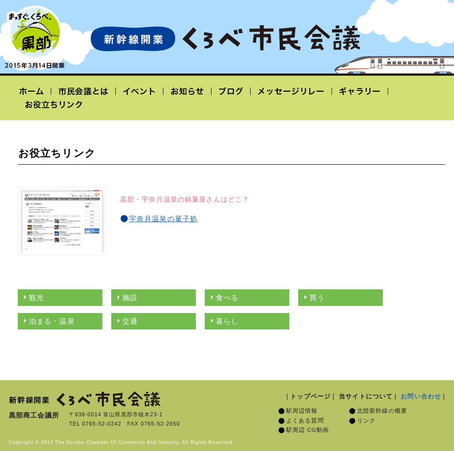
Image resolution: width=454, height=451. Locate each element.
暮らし (227, 321)
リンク (366, 421)
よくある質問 (305, 421)
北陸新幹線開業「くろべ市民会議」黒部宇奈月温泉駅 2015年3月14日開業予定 (225, 38)
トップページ (310, 396)
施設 (130, 297)
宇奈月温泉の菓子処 (163, 219)
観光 (36, 297)
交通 (130, 321)
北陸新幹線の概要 (382, 411)
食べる (227, 297)
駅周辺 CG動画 (307, 430)
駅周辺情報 (302, 411)
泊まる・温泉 (52, 321)
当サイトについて (366, 396)
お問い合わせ (421, 396)
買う (316, 297)
